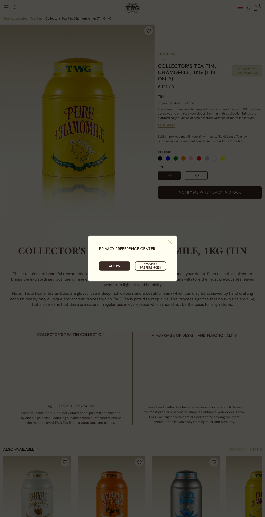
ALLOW (114, 266)
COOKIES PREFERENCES (150, 265)
